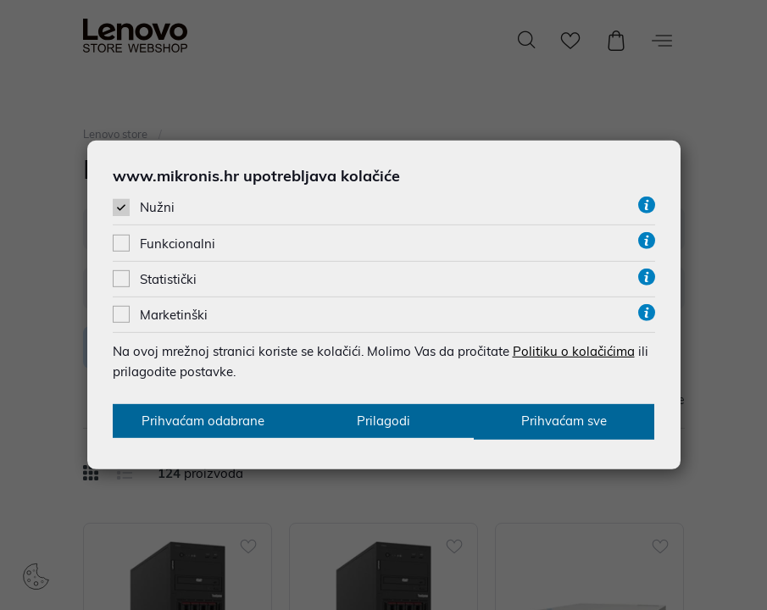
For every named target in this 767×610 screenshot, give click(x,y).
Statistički (168, 278)
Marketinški (174, 314)
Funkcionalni (177, 243)
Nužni (157, 207)
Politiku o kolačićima (574, 350)
